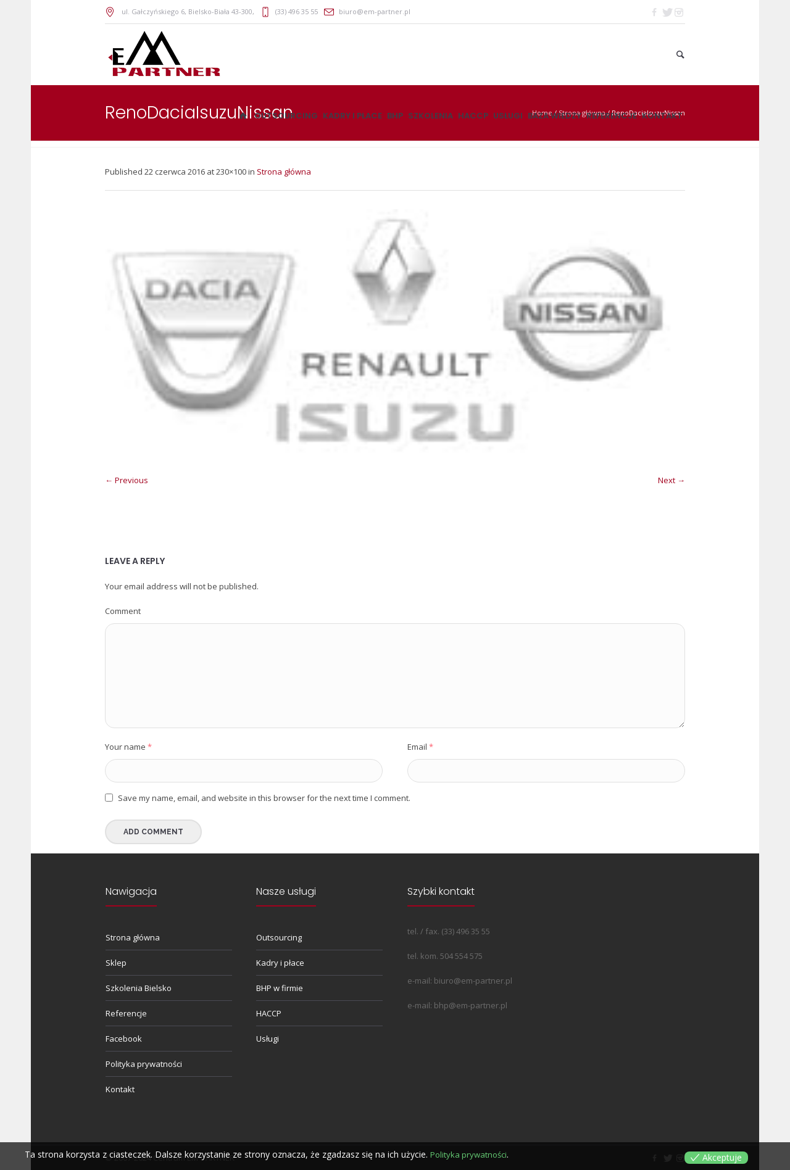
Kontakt (120, 1089)
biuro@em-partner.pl (374, 11)
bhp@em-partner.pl (470, 1005)
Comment (123, 610)
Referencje (126, 1013)
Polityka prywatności (144, 1063)
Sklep (116, 962)
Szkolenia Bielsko (139, 988)
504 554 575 (461, 955)
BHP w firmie (279, 988)
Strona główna (284, 171)
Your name (128, 746)
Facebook (124, 1038)
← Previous (126, 480)
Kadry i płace (280, 962)
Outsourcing (279, 937)
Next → (671, 480)
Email (420, 746)
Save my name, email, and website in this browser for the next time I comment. (264, 797)
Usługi (267, 1038)
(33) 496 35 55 (296, 11)
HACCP (268, 1013)
